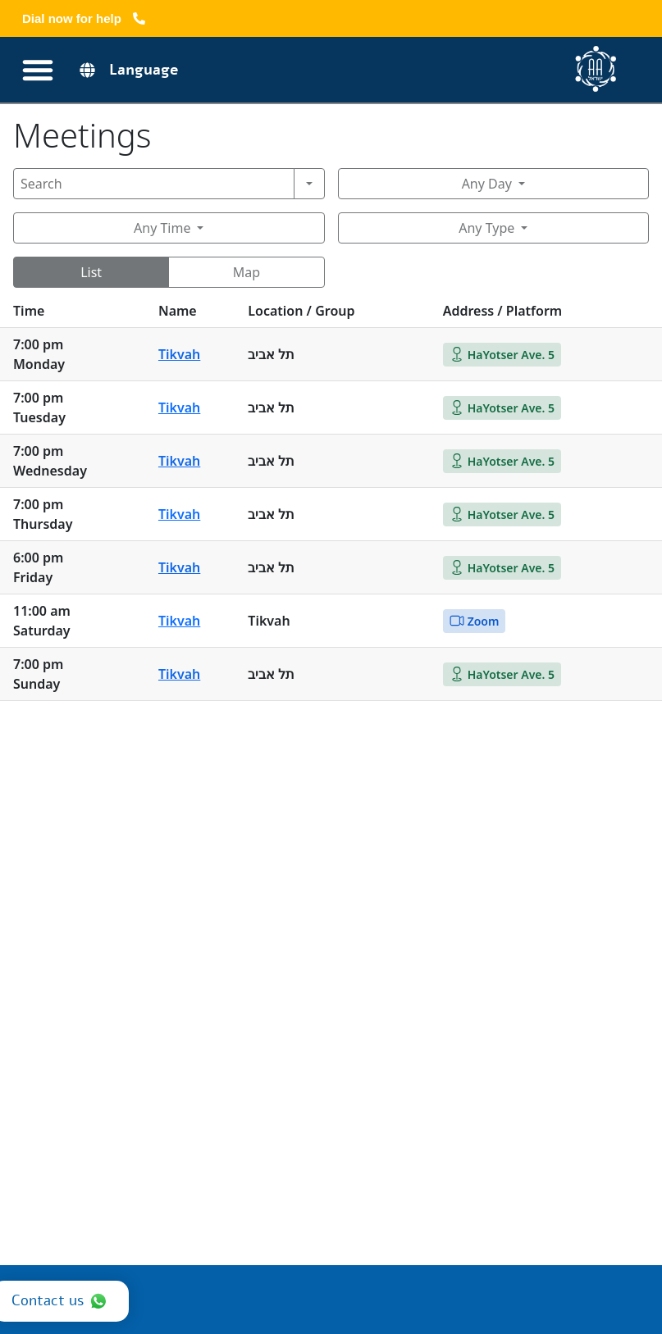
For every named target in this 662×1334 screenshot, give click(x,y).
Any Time (162, 228)
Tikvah (179, 354)
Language (144, 70)
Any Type (486, 228)
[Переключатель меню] (37, 69)
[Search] (153, 183)
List (91, 272)
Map (246, 272)
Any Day (487, 184)
